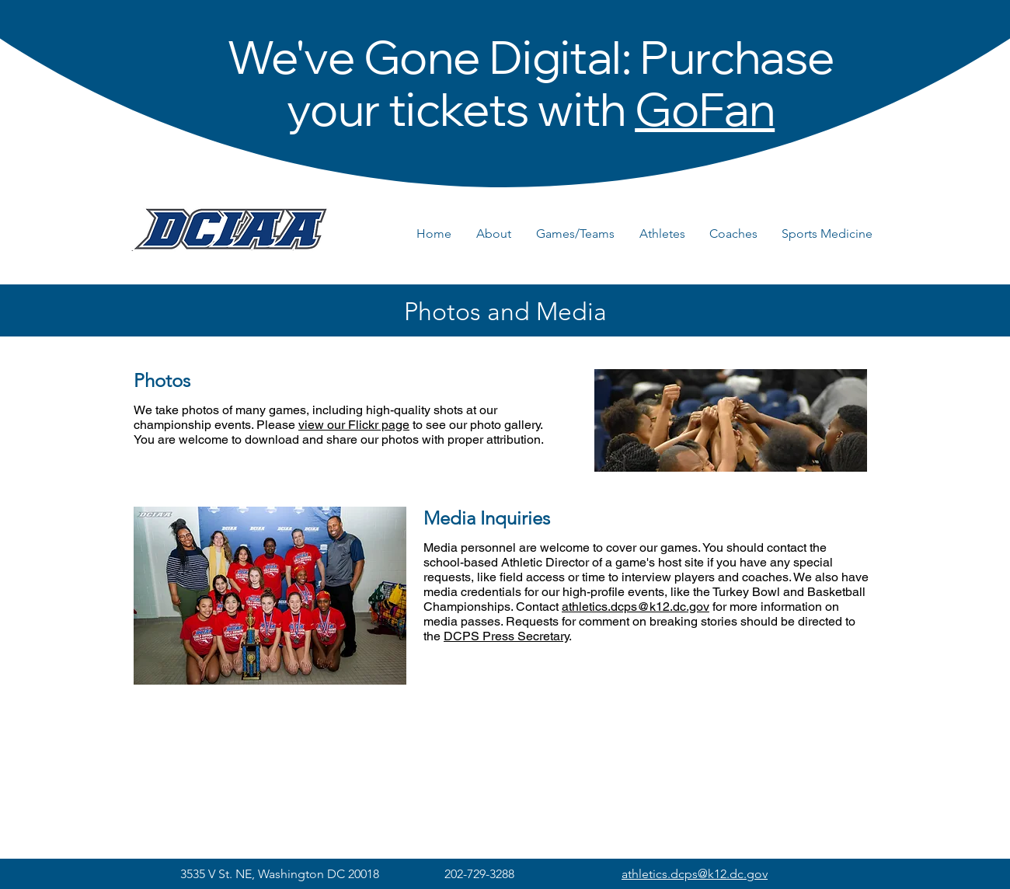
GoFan (705, 116)
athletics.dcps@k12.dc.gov (635, 606)
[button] (498, 234)
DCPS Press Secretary (506, 636)
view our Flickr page (353, 424)
